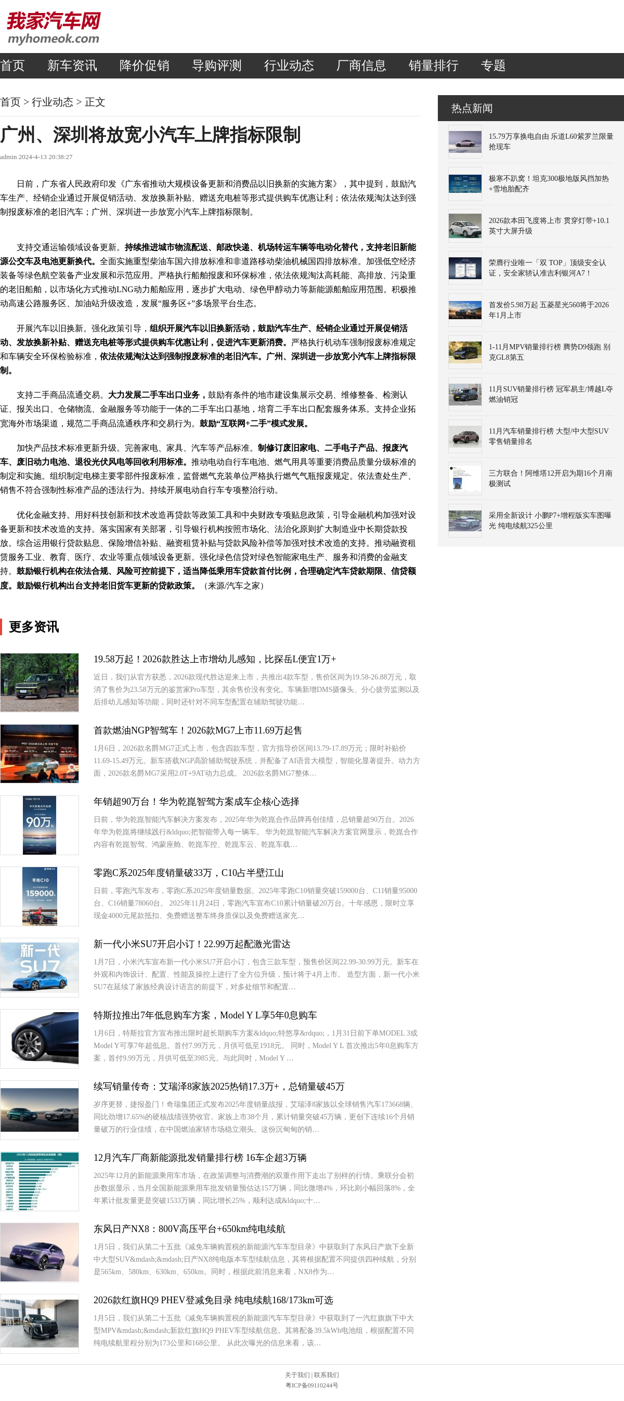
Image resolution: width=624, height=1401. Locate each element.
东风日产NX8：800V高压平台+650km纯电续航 (189, 1229)
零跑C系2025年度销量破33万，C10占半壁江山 (189, 873)
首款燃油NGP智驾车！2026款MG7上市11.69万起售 (198, 730)
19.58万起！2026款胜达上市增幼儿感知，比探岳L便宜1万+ (215, 659)
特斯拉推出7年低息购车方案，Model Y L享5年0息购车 (205, 1015)
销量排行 (434, 65)
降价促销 (145, 65)
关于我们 (297, 1375)
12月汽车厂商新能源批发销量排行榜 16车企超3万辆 (200, 1158)
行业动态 (289, 65)
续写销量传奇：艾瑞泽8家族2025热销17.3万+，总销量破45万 (219, 1086)
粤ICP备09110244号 (312, 1385)
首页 (12, 65)
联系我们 (326, 1375)
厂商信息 (361, 65)
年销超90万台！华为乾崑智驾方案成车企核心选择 (197, 801)
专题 (493, 65)
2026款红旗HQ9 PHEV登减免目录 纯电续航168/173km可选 (213, 1300)
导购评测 (217, 65)
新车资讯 (72, 65)
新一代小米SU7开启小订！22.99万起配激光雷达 (192, 944)
